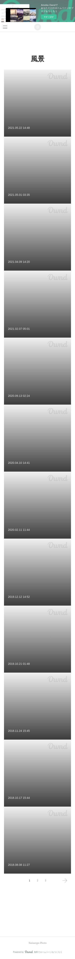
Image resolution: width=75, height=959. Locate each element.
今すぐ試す (49, 17)
